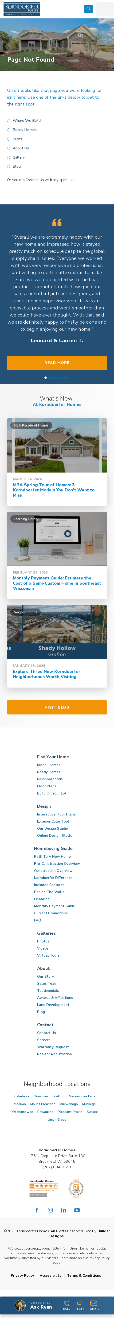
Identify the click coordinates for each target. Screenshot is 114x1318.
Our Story (45, 976)
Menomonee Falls (82, 1096)
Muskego (89, 1104)
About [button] (43, 968)
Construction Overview (53, 870)
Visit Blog (57, 707)
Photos (43, 941)
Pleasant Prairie (70, 1112)
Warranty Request (53, 1047)
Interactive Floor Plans (56, 814)
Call (66, 1305)
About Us (21, 148)
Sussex (92, 1112)
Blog (17, 166)
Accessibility (50, 1275)
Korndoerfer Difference (53, 877)
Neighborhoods (50, 779)
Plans (17, 139)
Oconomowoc (22, 1112)
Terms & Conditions (84, 1275)
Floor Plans (46, 786)
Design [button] (44, 806)
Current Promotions (51, 913)
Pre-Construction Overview (57, 863)
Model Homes (48, 765)
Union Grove (57, 1119)
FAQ (37, 920)
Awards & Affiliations (55, 997)
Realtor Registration (54, 1054)
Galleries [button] (46, 933)
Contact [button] (45, 1025)
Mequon (20, 1104)
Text (80, 1305)
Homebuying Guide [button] (53, 848)
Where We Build (27, 120)
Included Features (49, 885)
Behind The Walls (49, 892)
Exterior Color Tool (53, 821)
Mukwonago (68, 1104)
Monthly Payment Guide (54, 906)
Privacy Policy (22, 1275)
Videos (43, 948)
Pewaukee (45, 1112)
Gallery (19, 157)
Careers (44, 1040)
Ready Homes (25, 129)
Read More (57, 362)
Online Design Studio (55, 835)
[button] (88, 9)
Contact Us (35, 179)
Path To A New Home (52, 856)
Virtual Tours (48, 955)
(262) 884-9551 (57, 1167)
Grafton (58, 1096)
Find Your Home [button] (53, 757)
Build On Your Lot (52, 793)
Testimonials (48, 990)
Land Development (53, 1004)
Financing (42, 899)
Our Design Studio (52, 828)
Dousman (41, 1096)
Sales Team (47, 983)
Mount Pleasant (42, 1104)
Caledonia (21, 1096)
